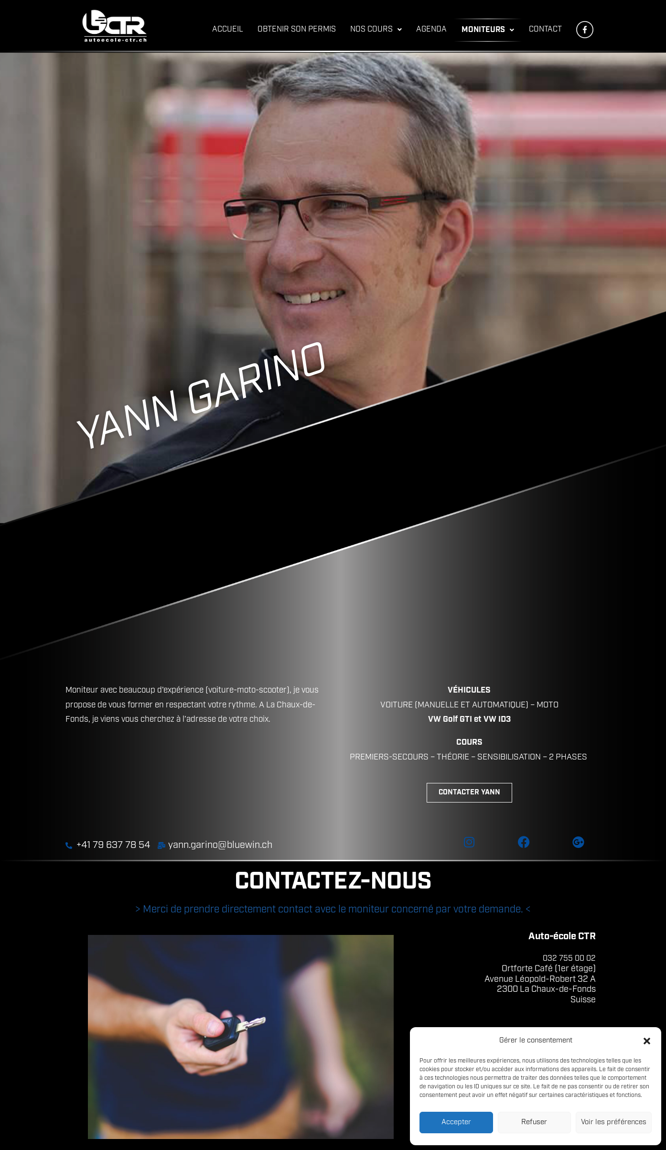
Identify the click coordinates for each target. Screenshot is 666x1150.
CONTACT (545, 29)
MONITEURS (488, 30)
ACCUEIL (227, 29)
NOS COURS (376, 29)
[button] (647, 1041)
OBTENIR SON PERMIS (297, 29)
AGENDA (431, 29)
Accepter (456, 1122)
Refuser (534, 1122)
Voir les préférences (613, 1122)
